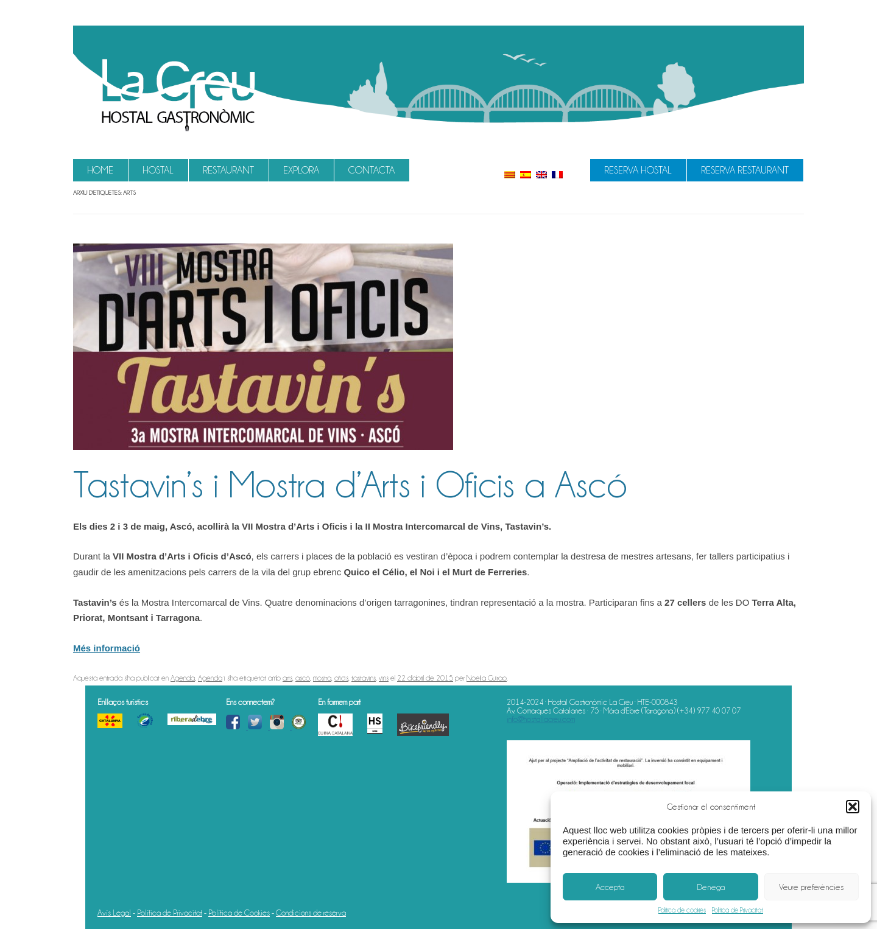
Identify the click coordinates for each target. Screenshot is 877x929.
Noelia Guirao (487, 678)
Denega (711, 887)
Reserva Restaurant (745, 170)
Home (100, 170)
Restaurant (228, 170)
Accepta (610, 887)
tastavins (363, 678)
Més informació (106, 648)
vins (384, 678)
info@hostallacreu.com (541, 719)
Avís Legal (114, 912)
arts (287, 678)
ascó (302, 678)
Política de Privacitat (737, 910)
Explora (301, 170)
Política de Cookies (239, 912)
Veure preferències (811, 887)
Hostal (158, 170)
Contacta (371, 170)
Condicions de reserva (311, 912)
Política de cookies (682, 910)
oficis (341, 678)
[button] (853, 807)
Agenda (183, 678)
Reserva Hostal (638, 170)
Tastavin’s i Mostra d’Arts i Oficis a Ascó (350, 484)
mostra (322, 678)
